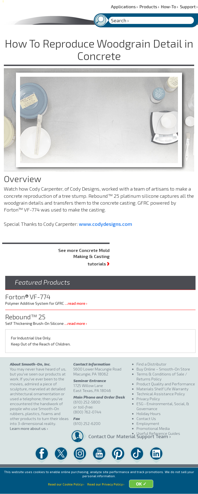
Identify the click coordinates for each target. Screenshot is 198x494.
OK (141, 487)
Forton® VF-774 (28, 297)
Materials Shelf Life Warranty (162, 388)
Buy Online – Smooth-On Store (163, 369)
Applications (124, 6)
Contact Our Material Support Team (110, 436)
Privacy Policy (148, 398)
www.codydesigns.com (105, 224)
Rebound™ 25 (25, 317)
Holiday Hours (148, 413)
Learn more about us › (29, 428)
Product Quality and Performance (165, 384)
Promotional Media (153, 428)
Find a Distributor (151, 364)
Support (189, 6)
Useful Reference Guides (158, 433)
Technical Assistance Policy (160, 393)
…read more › (76, 303)
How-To (169, 6)
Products (149, 6)
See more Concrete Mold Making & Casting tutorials (84, 257)
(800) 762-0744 (87, 412)
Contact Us (146, 418)
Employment (147, 423)
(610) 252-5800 (86, 402)
